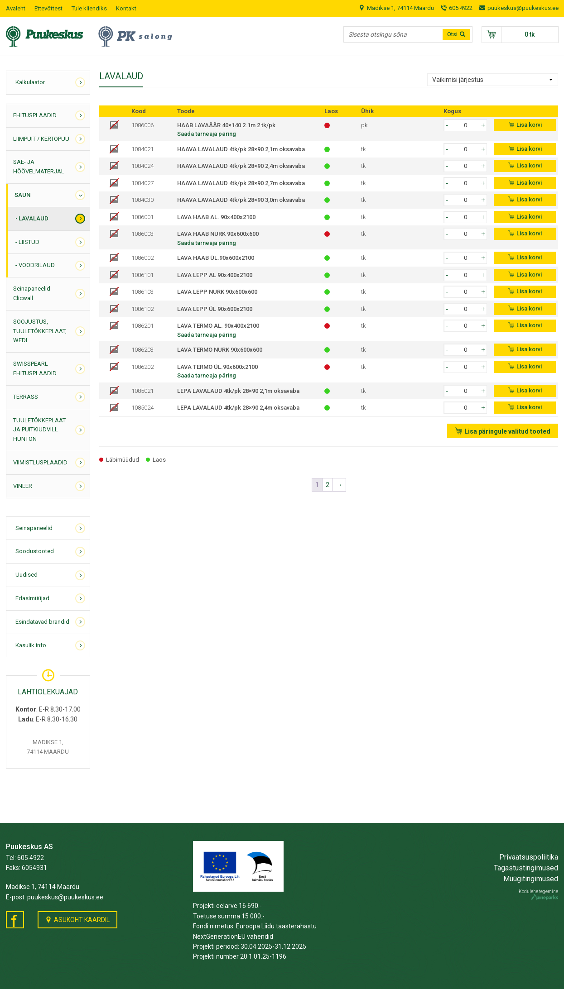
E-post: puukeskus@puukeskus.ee (54, 897)
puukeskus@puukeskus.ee (523, 8)
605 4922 (460, 8)
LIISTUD (29, 242)
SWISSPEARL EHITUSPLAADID (35, 368)
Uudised (26, 574)
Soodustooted (34, 551)
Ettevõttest (48, 8)
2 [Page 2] (327, 484)
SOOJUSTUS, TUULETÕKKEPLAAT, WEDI (40, 331)
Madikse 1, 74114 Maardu (400, 8)
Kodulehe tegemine (538, 894)
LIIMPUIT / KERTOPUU (41, 138)
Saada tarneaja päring (206, 133)
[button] (483, 125)
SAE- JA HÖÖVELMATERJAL (38, 166)
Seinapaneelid (34, 528)
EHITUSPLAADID (35, 115)
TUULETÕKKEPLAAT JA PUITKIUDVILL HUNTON (39, 430)
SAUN (22, 194)
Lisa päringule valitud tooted (507, 431)
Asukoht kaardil (82, 919)
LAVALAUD (33, 218)
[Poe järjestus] (492, 79)
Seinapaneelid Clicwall (31, 293)
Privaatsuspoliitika (528, 857)
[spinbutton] (465, 125)
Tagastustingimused (526, 868)
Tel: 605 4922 (25, 857)
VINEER (22, 486)
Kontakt (126, 8)
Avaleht (15, 8)
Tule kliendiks (89, 8)
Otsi (452, 34)
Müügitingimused (530, 878)
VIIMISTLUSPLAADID (40, 462)
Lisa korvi (529, 124)
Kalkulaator (30, 82)
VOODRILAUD (37, 265)
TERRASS (25, 396)
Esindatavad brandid (42, 621)
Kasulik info (30, 645)
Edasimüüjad (32, 598)
